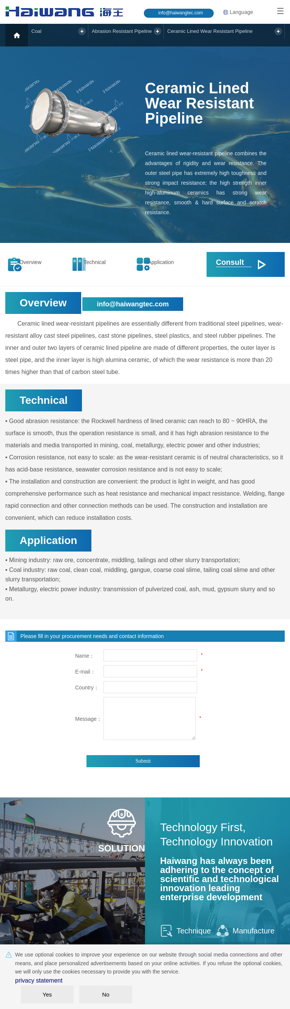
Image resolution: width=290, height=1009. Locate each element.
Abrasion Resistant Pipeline (130, 35)
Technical (101, 264)
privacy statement (36, 981)
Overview (37, 264)
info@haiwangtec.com (180, 12)
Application (166, 264)
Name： (84, 656)
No (105, 994)
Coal (41, 35)
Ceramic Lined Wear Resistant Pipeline (223, 35)
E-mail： (85, 672)
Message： (88, 719)
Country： (87, 688)
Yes (47, 994)
